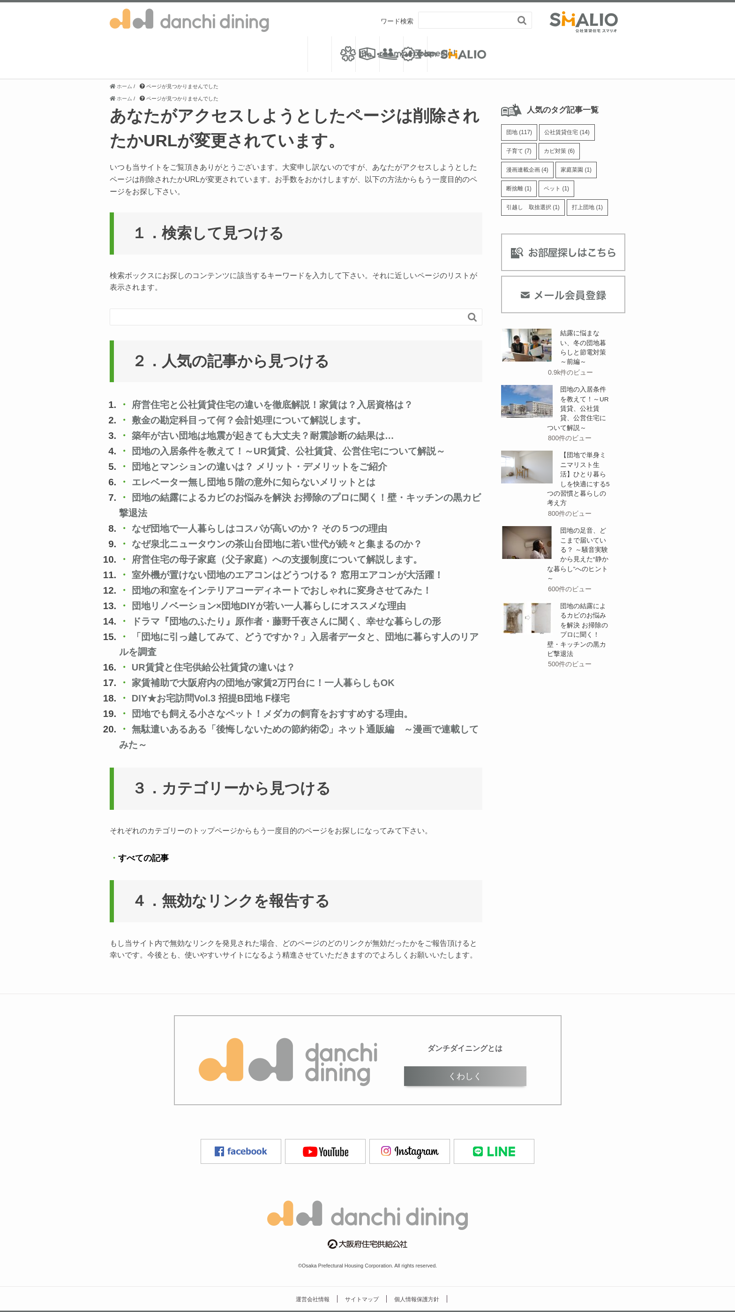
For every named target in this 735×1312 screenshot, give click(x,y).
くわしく (465, 1075)
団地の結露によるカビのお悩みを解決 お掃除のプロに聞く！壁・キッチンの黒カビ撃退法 (578, 641)
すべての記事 (143, 858)
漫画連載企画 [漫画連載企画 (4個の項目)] (529, 172)
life (161, 54)
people (367, 54)
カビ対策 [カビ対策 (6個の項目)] (563, 152)
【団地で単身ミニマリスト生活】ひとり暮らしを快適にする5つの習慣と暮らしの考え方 (577, 487)
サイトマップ (362, 1299)
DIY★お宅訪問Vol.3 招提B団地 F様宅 (214, 698)
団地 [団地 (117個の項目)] (520, 132)
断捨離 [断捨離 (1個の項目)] (520, 191)
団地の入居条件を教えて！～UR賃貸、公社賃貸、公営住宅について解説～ (298, 451)
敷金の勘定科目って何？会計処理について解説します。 (257, 420)
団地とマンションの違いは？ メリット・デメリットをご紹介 (271, 466)
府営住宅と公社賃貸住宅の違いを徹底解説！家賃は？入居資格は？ (281, 405)
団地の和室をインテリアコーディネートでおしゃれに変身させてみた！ (295, 590)
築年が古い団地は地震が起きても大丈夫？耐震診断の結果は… (272, 435)
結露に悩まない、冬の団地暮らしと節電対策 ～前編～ (583, 352)
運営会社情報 (313, 1299)
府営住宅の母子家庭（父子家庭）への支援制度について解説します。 (287, 559)
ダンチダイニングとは (465, 1048)
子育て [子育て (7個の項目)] (520, 152)
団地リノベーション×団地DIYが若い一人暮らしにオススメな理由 (279, 605)
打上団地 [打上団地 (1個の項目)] (593, 211)
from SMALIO (574, 54)
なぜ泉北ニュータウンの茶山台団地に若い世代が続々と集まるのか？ (288, 543)
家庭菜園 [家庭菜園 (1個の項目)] (581, 172)
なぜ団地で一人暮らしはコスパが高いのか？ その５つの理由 (270, 528)
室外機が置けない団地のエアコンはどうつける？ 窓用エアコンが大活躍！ (300, 574)
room (264, 54)
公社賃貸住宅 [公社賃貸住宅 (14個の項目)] (571, 132)
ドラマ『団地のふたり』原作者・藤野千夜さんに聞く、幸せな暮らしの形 (298, 621)
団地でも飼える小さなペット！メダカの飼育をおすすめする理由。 (284, 713)
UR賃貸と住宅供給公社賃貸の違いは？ (218, 667)
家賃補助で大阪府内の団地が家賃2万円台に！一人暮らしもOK (271, 682)
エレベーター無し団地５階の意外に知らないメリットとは (263, 482)
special (470, 54)
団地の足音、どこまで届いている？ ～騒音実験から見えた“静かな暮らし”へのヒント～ (578, 564)
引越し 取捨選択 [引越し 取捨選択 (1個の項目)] (535, 211)
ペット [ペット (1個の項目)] (560, 191)
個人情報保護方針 (416, 1299)
